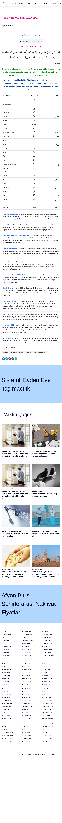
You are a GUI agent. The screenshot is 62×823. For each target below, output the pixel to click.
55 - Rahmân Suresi (47, 678)
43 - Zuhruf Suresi (47, 643)
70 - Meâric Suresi (6, 724)
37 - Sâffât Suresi (26, 681)
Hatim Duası (28, 352)
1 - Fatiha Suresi (6, 631)
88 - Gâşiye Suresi (27, 721)
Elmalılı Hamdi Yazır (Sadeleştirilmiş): (15, 235)
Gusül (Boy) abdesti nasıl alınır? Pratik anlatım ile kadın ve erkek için (15, 533)
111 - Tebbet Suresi (47, 732)
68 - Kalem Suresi (6, 718)
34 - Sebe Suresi (26, 672)
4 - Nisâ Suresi (6, 640)
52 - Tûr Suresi (46, 669)
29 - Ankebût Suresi (27, 658)
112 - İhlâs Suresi (46, 735)
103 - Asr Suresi (46, 709)
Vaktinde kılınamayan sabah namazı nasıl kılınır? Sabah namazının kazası (44, 453)
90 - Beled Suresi (26, 727)
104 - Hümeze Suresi (47, 712)
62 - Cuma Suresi (6, 700)
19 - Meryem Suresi (7, 684)
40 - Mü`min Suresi (47, 634)
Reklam (35, 754)
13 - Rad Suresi (6, 666)
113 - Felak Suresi (47, 738)
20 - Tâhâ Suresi (26, 631)
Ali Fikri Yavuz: (7, 262)
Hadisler (54, 3)
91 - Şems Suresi (26, 729)
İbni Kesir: (6, 314)
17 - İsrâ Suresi (6, 678)
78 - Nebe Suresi (26, 691)
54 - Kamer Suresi (47, 675)
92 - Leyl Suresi (26, 732)
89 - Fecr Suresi (26, 724)
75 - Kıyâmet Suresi (7, 738)
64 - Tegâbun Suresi (7, 706)
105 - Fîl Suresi (46, 715)
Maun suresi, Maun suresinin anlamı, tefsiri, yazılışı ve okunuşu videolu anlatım (15, 574)
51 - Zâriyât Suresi (47, 666)
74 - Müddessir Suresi (7, 735)
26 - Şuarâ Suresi (26, 649)
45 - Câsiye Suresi (47, 649)
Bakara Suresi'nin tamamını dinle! (31, 46)
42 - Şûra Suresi (46, 640)
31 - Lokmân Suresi (27, 664)
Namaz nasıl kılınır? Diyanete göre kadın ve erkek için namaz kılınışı (45, 533)
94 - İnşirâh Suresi (26, 738)
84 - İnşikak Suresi (27, 709)
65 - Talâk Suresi (6, 709)
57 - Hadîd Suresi (46, 684)
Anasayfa (13, 3)
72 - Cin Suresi (5, 729)
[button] (13, 3)
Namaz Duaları (36, 489)
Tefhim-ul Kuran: (8, 338)
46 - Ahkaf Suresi (46, 652)
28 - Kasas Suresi (26, 655)
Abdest (21, 3)
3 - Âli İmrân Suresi (7, 637)
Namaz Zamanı (55, 754)
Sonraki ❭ (36, 35)
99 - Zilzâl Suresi (46, 697)
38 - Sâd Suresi (26, 684)
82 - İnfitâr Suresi (26, 703)
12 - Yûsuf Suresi (6, 664)
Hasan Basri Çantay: (9, 301)
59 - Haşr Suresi (6, 691)
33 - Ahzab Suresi (26, 669)
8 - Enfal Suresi (6, 652)
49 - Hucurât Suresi (47, 661)
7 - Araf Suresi (5, 649)
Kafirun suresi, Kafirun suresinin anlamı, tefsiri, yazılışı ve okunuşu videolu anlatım (45, 574)
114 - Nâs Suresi (46, 741)
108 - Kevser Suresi (47, 724)
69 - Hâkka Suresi (6, 721)
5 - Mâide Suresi (6, 643)
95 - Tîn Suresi (26, 741)
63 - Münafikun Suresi (7, 703)
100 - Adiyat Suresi (47, 700)
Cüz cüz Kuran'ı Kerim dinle (16, 352)
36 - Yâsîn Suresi (26, 678)
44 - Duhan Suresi (46, 646)
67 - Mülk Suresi (6, 715)
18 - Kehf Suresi (6, 681)
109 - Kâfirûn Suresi (47, 727)
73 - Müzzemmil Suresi (8, 732)
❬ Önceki (25, 35)
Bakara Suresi (4, 13)
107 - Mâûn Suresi (47, 721)
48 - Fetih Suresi (46, 658)
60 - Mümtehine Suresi (7, 694)
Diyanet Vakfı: (7, 225)
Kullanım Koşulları (26, 754)
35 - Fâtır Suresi (26, 675)
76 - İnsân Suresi (6, 741)
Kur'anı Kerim (9, 25)
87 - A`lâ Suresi (26, 718)
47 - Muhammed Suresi (48, 655)
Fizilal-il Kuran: (7, 288)
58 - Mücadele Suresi (7, 689)
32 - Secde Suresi (26, 666)
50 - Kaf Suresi (46, 664)
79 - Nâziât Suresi (26, 694)
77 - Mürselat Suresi (27, 689)
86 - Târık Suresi (26, 715)
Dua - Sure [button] (37, 3)
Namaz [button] (46, 3)
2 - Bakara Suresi (6, 634)
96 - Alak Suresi (46, 689)
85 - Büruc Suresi (26, 712)
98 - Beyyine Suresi (47, 694)
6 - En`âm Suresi (6, 646)
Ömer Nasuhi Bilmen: (10, 325)
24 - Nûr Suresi (26, 643)
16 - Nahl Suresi (6, 675)
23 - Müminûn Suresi (27, 640)
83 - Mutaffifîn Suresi (27, 706)
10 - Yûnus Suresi (6, 658)
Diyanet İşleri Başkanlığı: (11, 214)
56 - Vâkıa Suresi (46, 681)
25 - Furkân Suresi (27, 646)
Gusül (28, 3)
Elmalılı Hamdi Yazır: (9, 249)
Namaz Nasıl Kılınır (38, 529)
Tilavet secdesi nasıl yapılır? (40, 352)
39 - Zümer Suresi (46, 631)
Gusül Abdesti (7, 529)
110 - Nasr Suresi (46, 729)
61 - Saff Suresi (6, 697)
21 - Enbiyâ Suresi (27, 634)
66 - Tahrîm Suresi (6, 712)
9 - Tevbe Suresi (6, 655)
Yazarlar (35, 449)
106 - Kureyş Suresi (47, 718)
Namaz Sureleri (7, 449)
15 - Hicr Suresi (6, 672)
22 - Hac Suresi (26, 637)
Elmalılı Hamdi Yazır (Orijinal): (13, 275)
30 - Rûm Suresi (26, 661)
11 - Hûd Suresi (6, 661)
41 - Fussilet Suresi (47, 637)
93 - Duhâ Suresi (26, 735)
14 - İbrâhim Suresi (7, 669)
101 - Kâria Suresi (47, 703)
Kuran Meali (5, 352)
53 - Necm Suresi (46, 672)
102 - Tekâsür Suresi (47, 706)
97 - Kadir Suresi (46, 691)
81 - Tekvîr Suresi (26, 700)
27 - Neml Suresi (26, 652)
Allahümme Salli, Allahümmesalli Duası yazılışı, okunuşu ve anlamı (45, 493)
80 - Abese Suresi (26, 697)
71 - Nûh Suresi (6, 727)
